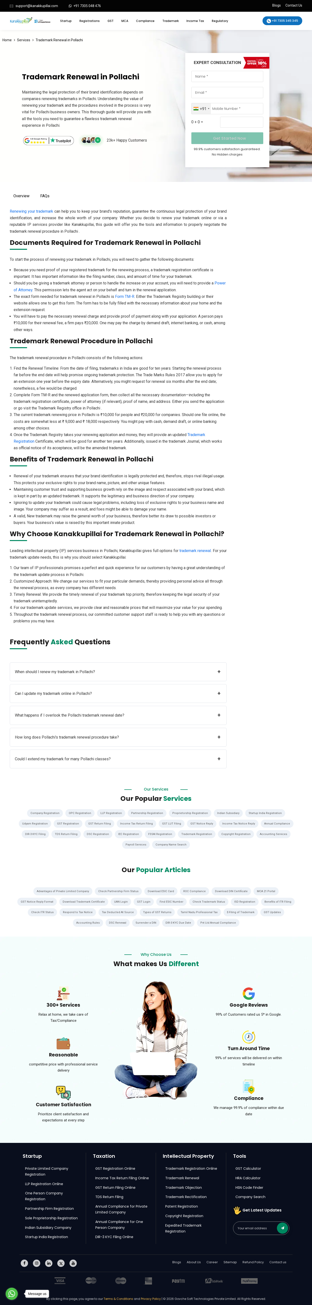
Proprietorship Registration (191, 813)
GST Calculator (248, 1167)
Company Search (250, 1195)
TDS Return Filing (63, 833)
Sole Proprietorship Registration (51, 1216)
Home (7, 40)
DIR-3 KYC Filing (32, 833)
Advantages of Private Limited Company (61, 890)
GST (110, 21)
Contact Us (293, 5)
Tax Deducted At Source (149, 911)
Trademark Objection (183, 1186)
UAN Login (139, 901)
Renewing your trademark (31, 211)
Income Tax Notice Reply (239, 823)
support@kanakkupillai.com (36, 6)
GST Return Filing (99, 823)
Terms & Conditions (119, 1298)
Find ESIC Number (190, 901)
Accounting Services (276, 833)
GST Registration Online (115, 1167)
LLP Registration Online (44, 1182)
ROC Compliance (195, 890)
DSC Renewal (130, 921)
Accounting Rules (100, 921)
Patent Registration (181, 1205)
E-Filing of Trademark (274, 911)
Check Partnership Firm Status (118, 890)
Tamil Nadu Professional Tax (232, 911)
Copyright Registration (238, 833)
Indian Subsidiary (229, 813)
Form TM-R (124, 296)
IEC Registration (127, 833)
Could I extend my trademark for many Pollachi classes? (118, 759)
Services (23, 40)
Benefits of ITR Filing (37, 911)
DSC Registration (95, 833)
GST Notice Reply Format (53, 901)
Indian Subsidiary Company (48, 1226)
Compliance (145, 21)
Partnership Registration (147, 813)
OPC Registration (78, 813)
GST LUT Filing (172, 823)
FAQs (44, 196)
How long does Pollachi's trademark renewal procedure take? (118, 737)
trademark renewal (195, 550)
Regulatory (220, 21)
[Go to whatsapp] (12, 1294)
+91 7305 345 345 (282, 21)
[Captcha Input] (241, 122)
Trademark (170, 21)
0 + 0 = (197, 122)
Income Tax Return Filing (137, 823)
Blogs (276, 5)
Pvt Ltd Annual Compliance (232, 921)
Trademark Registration (198, 833)
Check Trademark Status (227, 901)
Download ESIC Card (161, 890)
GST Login (162, 901)
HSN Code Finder (249, 1186)
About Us (194, 1261)
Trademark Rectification (186, 1195)
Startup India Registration (267, 813)
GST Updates (70, 921)
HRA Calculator (248, 1176)
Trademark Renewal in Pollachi (59, 40)
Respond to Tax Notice (108, 911)
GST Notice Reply (202, 823)
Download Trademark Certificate (101, 901)
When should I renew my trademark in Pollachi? (118, 671)
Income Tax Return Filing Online (122, 1176)
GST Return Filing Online (115, 1186)
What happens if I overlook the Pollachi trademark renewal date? (118, 715)
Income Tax (195, 21)
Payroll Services (135, 844)
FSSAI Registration (159, 833)
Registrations (89, 21)
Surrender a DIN (159, 921)
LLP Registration (111, 813)
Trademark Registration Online (191, 1167)
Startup (66, 21)
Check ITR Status (72, 911)
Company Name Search (171, 844)
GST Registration (67, 823)
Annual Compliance (279, 823)
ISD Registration (264, 901)
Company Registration (43, 813)
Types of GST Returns (188, 911)
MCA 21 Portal (268, 890)
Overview (21, 196)
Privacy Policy (151, 1298)
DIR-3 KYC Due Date (192, 921)
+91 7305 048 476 (87, 6)
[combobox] (201, 108)
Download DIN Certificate (233, 890)
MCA (124, 21)
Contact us (277, 1261)
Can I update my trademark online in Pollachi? (118, 693)
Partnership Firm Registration (49, 1207)
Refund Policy (253, 1261)
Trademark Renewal (182, 1176)
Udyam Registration (33, 823)
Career (212, 1261)
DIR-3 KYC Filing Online (114, 1235)
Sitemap (230, 1261)
